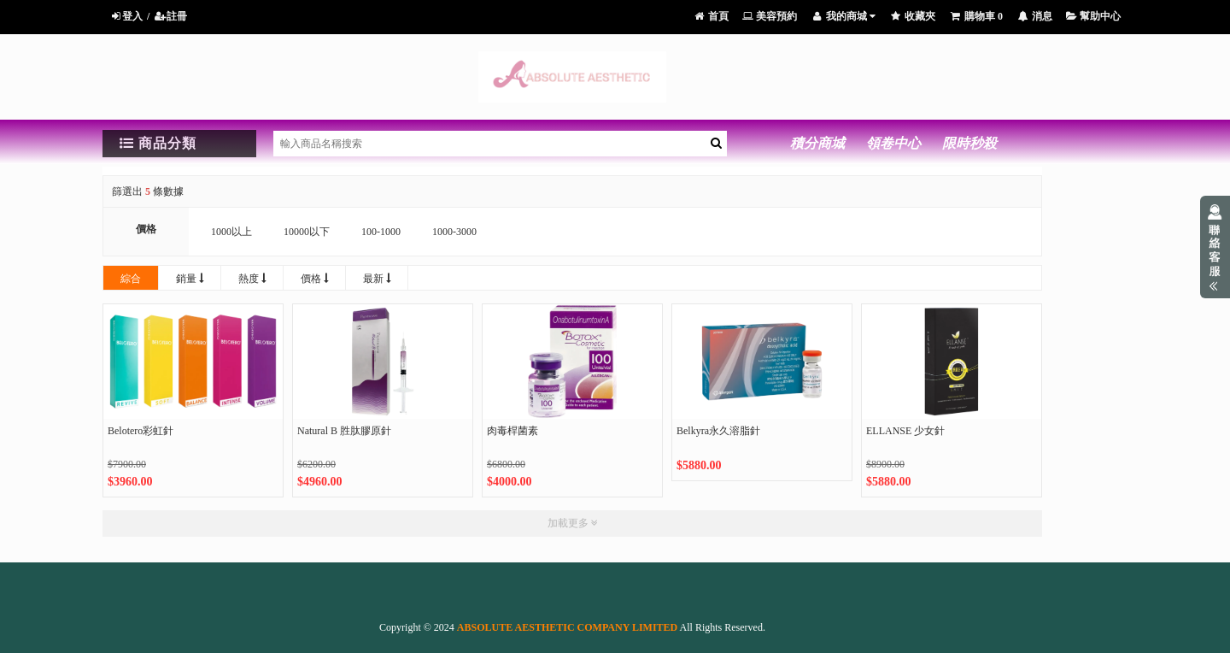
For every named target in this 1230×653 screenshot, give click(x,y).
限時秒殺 (969, 143)
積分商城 (817, 143)
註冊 (170, 16)
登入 (126, 16)
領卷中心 (893, 143)
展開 (1215, 247)
